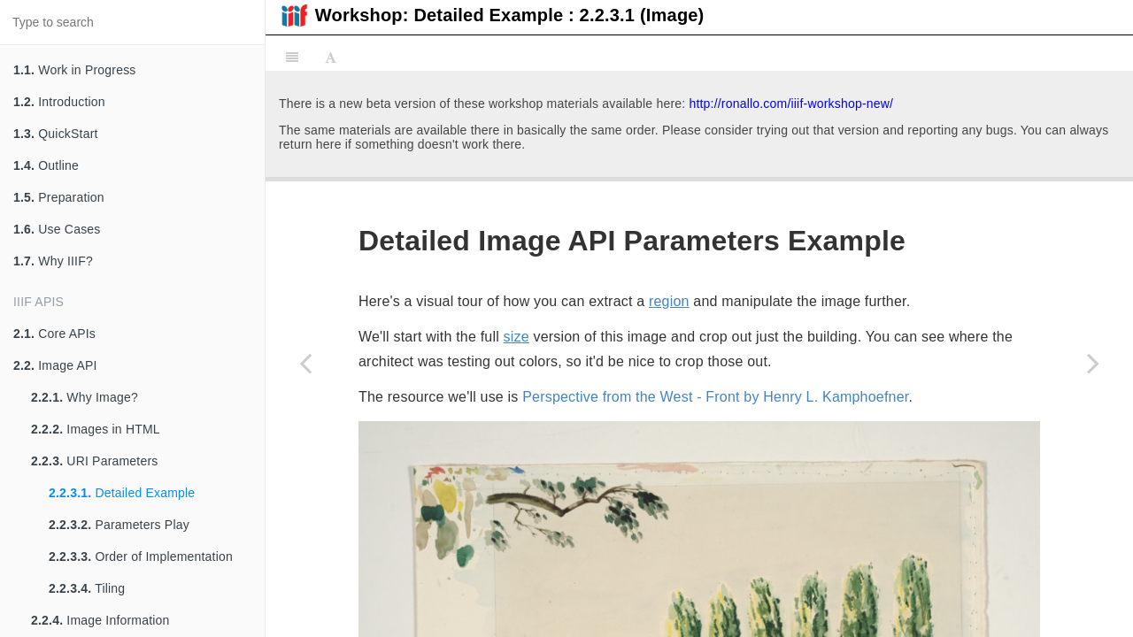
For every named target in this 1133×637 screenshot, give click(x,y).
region (669, 102)
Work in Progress (74, 70)
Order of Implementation (141, 556)
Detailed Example (122, 493)
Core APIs (54, 333)
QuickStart (55, 134)
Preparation (58, 197)
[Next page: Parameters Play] (1093, 362)
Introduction (59, 102)
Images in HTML (95, 429)
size (516, 137)
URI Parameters (94, 461)
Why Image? (84, 397)
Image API (55, 365)
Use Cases (57, 229)
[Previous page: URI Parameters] (305, 362)
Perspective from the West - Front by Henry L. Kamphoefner (715, 197)
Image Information (100, 620)
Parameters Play (119, 525)
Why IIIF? (53, 261)
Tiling (87, 588)
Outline (46, 165)
